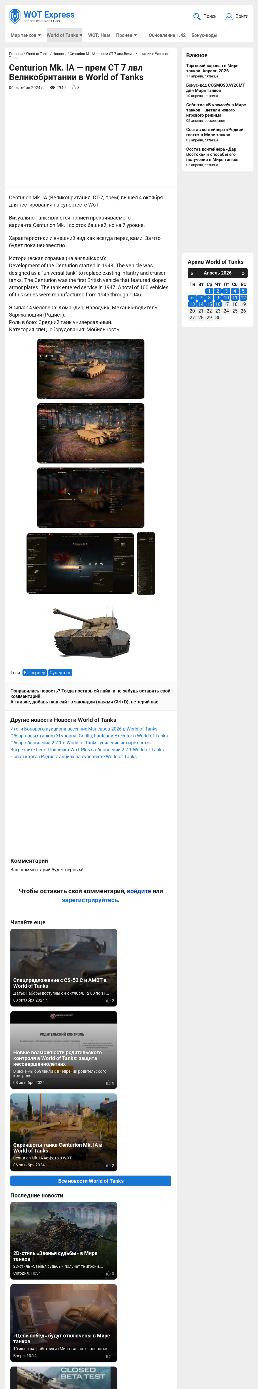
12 (243, 298)
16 (218, 305)
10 (226, 298)
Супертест (60, 510)
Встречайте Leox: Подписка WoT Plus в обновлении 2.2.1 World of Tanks (87, 587)
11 (235, 298)
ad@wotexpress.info (79, 1357)
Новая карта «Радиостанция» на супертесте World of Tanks (73, 594)
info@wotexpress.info (57, 1350)
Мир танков (23, 35)
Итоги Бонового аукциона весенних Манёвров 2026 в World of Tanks (83, 566)
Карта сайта (234, 1350)
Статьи (118, 1357)
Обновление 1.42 (166, 35)
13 (192, 305)
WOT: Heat (99, 35)
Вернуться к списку (91, 1231)
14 (201, 305)
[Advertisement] (90, 142)
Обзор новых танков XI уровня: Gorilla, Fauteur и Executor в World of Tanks (89, 573)
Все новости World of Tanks (91, 936)
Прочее (124, 35)
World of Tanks (62, 35)
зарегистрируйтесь (90, 737)
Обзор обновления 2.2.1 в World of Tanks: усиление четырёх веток (81, 580)
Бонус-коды (204, 35)
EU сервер (34, 510)
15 (209, 305)
